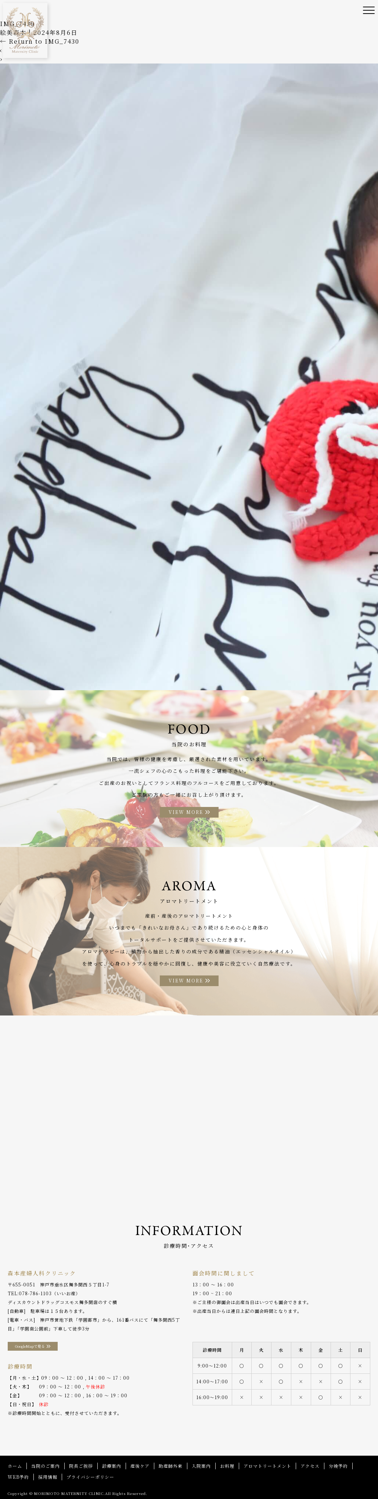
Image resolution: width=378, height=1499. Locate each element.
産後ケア (140, 1466)
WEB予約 (18, 1477)
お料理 (227, 1466)
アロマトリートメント (267, 1466)
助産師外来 (171, 1466)
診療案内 (111, 1466)
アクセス (310, 1466)
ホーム (15, 1466)
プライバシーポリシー (90, 1477)
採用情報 (47, 1477)
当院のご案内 (45, 1466)
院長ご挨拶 (81, 1466)
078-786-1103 (35, 1293)
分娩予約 (338, 1466)
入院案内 (201, 1466)
